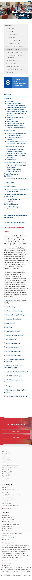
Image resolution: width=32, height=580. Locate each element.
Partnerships (11, 37)
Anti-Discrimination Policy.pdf (14, 311)
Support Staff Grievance (14, 171)
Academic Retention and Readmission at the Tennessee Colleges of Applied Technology (16, 105)
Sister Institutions (13, 34)
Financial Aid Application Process (10, 465)
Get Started (5, 462)
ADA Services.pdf (11, 307)
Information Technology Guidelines (15, 56)
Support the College (7, 476)
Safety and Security (12, 60)
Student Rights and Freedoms (15, 123)
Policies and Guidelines (13, 49)
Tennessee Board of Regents (15, 569)
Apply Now (16, 437)
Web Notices (7, 565)
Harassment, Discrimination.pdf (15, 335)
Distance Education (12, 121)
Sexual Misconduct (12, 159)
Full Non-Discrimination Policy (11, 561)
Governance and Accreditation (15, 46)
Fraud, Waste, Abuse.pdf (13, 331)
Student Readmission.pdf (13, 355)
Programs (4, 456)
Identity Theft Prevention (14, 169)
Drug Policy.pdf (10, 323)
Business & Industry (7, 460)
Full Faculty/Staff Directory (10, 508)
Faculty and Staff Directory (14, 69)
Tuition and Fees (6, 469)
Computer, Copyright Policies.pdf (15, 315)
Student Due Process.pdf (13, 351)
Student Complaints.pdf (13, 343)
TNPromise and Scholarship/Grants (11, 467)
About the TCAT (10, 25)
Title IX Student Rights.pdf (14, 376)
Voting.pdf (9, 386)
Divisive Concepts (8, 563)
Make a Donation (11, 63)
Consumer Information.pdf (13, 319)
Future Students (6, 452)
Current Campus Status (14, 40)
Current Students (6, 454)
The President (10, 29)
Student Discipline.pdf (12, 347)
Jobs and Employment (13, 66)
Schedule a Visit (16, 431)
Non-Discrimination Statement (17, 52)
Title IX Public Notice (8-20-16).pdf (16, 396)
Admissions (10, 101)
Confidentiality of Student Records (17, 179)
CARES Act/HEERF (7, 471)
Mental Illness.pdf (11, 339)
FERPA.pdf (9, 327)
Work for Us (5, 480)
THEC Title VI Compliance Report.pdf (17, 372)
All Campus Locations (9, 543)
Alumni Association (13, 43)
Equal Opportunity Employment (16, 149)
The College (9, 31)
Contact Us (9, 72)
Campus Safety (6, 473)
